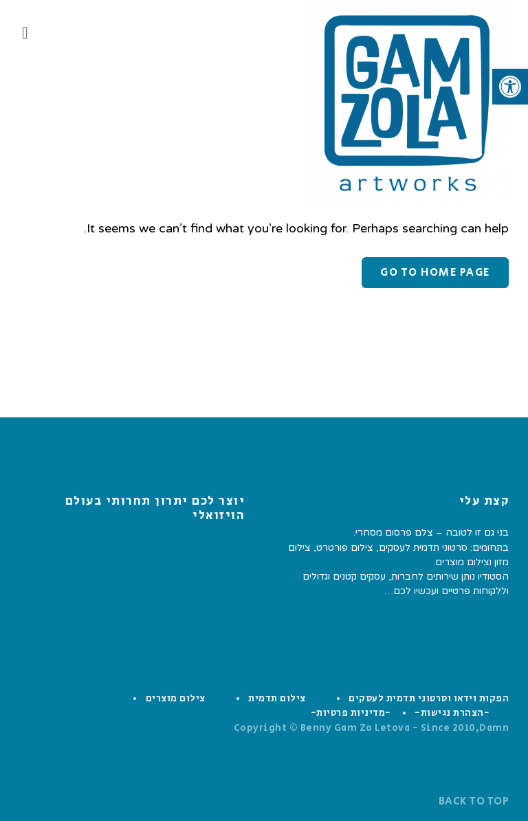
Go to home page (435, 273)
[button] (510, 87)
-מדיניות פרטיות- (351, 713)
